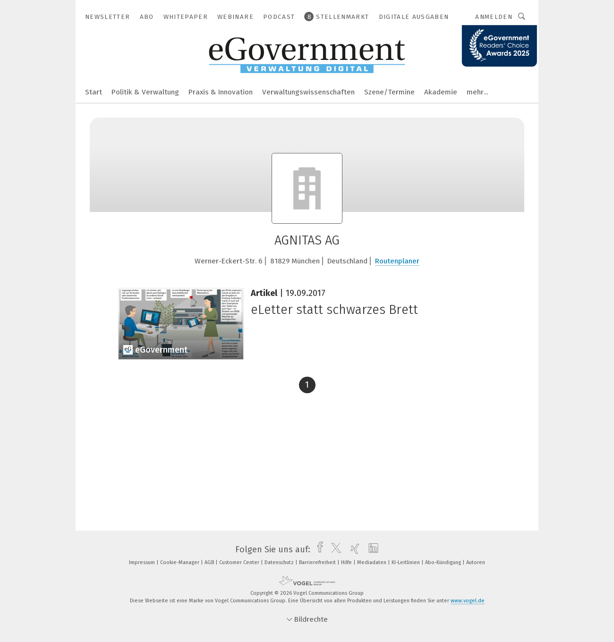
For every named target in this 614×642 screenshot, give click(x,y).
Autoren (475, 562)
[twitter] (333, 549)
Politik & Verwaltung (145, 92)
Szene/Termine (389, 92)
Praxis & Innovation (220, 92)
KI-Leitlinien (406, 562)
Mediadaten (372, 562)
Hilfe (347, 562)
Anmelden (493, 17)
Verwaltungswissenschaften (308, 92)
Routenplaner (397, 261)
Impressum (142, 562)
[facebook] (318, 549)
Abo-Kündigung (443, 562)
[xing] (352, 549)
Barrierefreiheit (318, 562)
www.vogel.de (468, 601)
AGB (210, 562)
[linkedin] (371, 549)
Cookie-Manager (180, 562)
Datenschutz (279, 562)
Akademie (440, 92)
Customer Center (240, 562)
